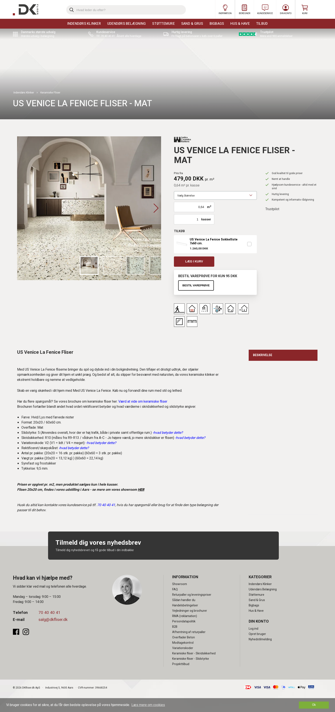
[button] (156, 208)
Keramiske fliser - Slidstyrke (190, 659)
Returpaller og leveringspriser (191, 595)
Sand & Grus (192, 23)
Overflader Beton (183, 637)
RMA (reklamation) (184, 616)
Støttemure (163, 23)
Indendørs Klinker (84, 23)
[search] (126, 10)
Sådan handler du (183, 600)
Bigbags (217, 23)
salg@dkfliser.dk (53, 620)
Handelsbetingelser (185, 605)
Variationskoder (182, 648)
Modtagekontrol (183, 643)
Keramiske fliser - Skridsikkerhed (194, 653)
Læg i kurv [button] (194, 261)
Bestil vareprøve (196, 285)
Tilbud (262, 23)
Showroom (179, 584)
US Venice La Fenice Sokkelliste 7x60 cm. (214, 241)
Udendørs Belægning (126, 23)
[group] (89, 208)
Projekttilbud (180, 664)
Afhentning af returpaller (189, 632)
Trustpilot (272, 209)
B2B (174, 627)
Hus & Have (240, 23)
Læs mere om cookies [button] (148, 705)
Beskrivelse (262, 355)
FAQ (175, 589)
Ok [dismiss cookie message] (314, 705)
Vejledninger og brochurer (189, 611)
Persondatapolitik (183, 621)
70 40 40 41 (49, 613)
